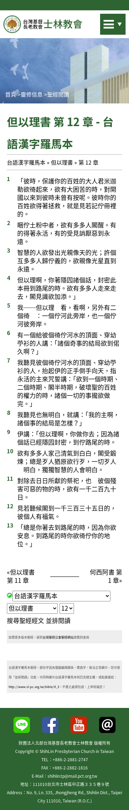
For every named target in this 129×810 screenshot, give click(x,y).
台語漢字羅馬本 (26, 162)
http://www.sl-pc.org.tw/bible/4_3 (34, 687)
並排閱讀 (58, 620)
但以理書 (62, 162)
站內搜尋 (103, 22)
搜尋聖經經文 (25, 620)
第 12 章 (88, 162)
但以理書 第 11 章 (21, 576)
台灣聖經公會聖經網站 (58, 637)
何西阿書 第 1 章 (106, 576)
